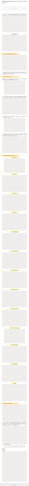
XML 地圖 (14, 485)
